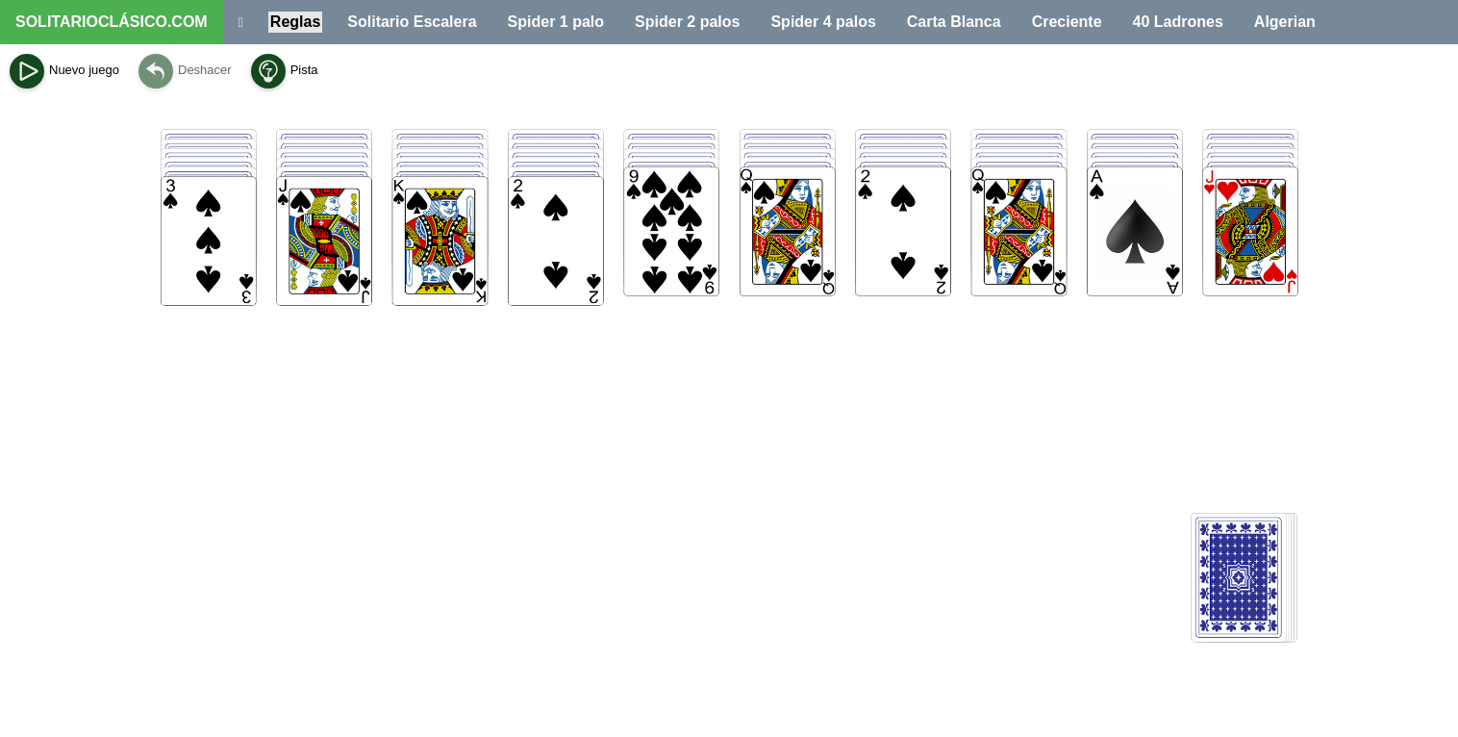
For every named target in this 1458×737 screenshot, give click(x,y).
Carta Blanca (954, 21)
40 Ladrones (1178, 21)
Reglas (295, 21)
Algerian (1285, 21)
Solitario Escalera (411, 21)
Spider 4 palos (822, 21)
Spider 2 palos (687, 21)
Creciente (1067, 21)
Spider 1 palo (556, 21)
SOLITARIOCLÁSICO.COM (111, 21)
